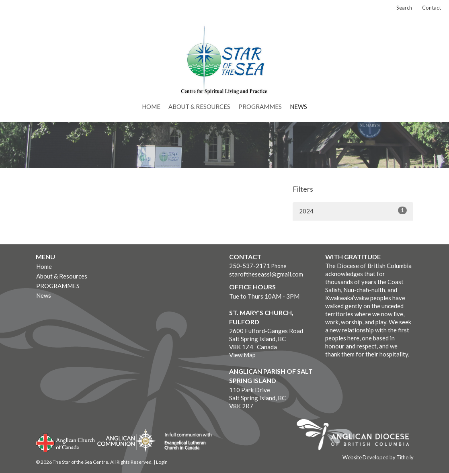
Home (151, 106)
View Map (242, 354)
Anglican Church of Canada (66, 442)
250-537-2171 (249, 265)
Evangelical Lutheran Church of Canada (185, 442)
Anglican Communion (127, 440)
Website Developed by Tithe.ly (378, 457)
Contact (431, 7)
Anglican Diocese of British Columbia (357, 436)
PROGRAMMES (260, 106)
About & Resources (199, 106)
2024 (353, 211)
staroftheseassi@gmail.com (266, 274)
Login (162, 462)
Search (404, 7)
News (298, 106)
